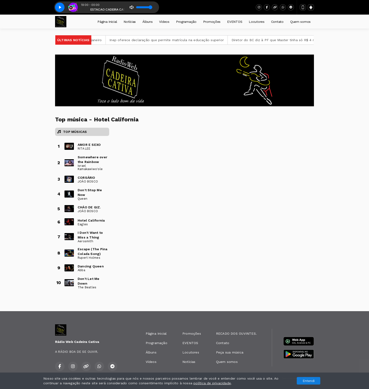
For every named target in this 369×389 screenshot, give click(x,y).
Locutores (256, 22)
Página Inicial (107, 22)
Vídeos (164, 22)
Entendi (309, 381)
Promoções (212, 22)
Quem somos (300, 22)
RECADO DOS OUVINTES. (236, 333)
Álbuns (147, 22)
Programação (186, 22)
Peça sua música (229, 352)
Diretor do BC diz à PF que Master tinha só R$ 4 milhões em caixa (291, 40)
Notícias (130, 22)
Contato (277, 22)
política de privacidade (212, 383)
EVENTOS (234, 22)
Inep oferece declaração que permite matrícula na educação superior (171, 40)
